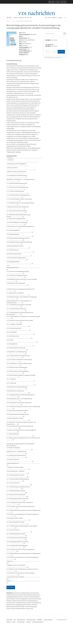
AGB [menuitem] (15, 619)
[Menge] (51, 52)
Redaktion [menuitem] (8, 621)
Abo (58, 1)
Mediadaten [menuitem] (39, 619)
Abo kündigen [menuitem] (9, 619)
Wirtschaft (21, 17)
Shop (49, 17)
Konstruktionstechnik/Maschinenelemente (24, 20)
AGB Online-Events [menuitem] (21, 619)
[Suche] (53, 34)
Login (63, 1)
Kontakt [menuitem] (13, 621)
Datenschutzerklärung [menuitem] (31, 619)
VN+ (31, 17)
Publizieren (54, 17)
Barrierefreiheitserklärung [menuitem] (37, 621)
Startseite (8, 20)
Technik (15, 17)
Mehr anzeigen (10, 587)
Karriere (27, 17)
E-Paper (51, 1)
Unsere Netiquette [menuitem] (21, 621)
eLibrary (60, 17)
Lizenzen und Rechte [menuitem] (48, 619)
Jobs (46, 17)
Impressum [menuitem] (28, 621)
